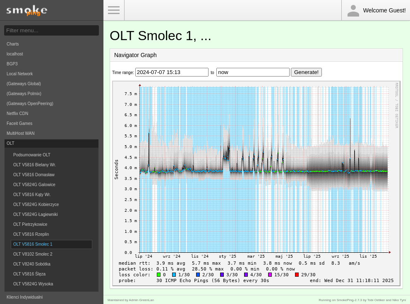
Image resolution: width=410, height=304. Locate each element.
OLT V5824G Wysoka (33, 284)
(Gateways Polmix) (24, 93)
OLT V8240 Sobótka (31, 264)
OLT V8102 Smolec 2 (33, 254)
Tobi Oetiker (376, 300)
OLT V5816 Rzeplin (31, 234)
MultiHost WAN (20, 133)
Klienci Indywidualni (25, 297)
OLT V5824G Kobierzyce (36, 204)
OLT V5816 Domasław (34, 174)
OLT (10, 143)
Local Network (20, 74)
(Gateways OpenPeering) (30, 103)
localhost (15, 54)
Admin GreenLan (141, 300)
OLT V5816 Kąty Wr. (32, 194)
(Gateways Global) (24, 83)
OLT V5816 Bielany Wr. (34, 165)
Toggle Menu (113, 10)
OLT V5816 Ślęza (29, 274)
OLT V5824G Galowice (34, 184)
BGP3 (12, 64)
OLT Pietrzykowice (30, 224)
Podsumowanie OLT (31, 155)
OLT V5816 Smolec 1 (33, 244)
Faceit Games (19, 123)
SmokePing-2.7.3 (349, 300)
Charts (13, 44)
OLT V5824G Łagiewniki (35, 214)
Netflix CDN (17, 113)
